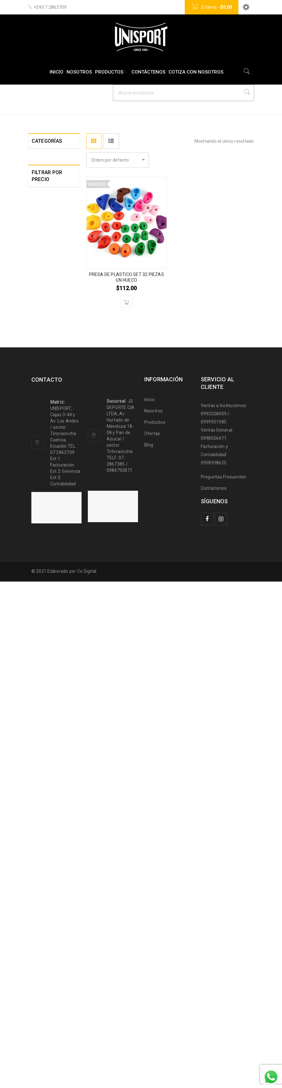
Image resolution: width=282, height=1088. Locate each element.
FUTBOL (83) (45, 408)
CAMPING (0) (45, 316)
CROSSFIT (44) (47, 339)
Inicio (161, 95)
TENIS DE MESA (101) (48, 694)
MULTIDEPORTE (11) (48, 562)
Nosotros (153, 917)
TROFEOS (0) (45, 708)
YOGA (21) (42, 731)
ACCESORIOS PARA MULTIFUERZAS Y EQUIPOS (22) (50, 188)
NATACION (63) (47, 576)
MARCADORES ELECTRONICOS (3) (48, 513)
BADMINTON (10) (49, 231)
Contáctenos (214, 994)
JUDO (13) (42, 431)
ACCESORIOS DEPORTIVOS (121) (46, 160)
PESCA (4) (42, 599)
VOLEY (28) (43, 720)
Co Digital (87, 1077)
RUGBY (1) (42, 639)
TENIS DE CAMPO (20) (50, 676)
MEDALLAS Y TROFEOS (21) (46, 533)
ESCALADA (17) (48, 374)
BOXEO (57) (44, 305)
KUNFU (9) (42, 453)
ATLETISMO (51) (49, 219)
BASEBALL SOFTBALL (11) (47, 256)
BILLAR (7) (42, 282)
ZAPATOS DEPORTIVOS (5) (49, 746)
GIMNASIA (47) (47, 419)
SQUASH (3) (44, 651)
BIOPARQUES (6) (49, 293)
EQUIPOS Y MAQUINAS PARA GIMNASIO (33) (50, 357)
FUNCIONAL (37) (48, 397)
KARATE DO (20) (49, 442)
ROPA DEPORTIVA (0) (50, 625)
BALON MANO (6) (49, 242)
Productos (154, 928)
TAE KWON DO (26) (51, 662)
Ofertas (152, 939)
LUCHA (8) (42, 495)
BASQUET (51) (47, 271)
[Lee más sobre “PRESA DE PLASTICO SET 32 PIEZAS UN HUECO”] (126, 301)
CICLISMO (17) (46, 327)
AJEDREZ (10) (46, 208)
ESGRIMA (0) (45, 385)
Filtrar (42, 815)
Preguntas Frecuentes (223, 983)
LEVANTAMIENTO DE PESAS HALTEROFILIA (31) (49, 474)
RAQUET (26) (45, 610)
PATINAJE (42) (47, 588)
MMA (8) (41, 547)
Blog (148, 951)
